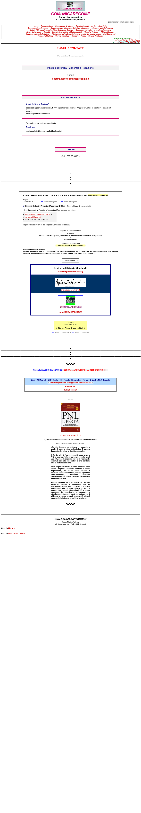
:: (70, 395)
